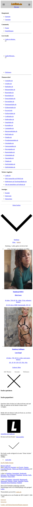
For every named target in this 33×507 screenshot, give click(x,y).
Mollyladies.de (9, 134)
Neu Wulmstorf (11, 475)
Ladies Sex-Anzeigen (10, 467)
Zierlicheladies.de (10, 164)
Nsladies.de (8, 137)
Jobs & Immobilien (15, 184)
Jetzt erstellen (20, 437)
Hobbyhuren (16, 181)
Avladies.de (8, 83)
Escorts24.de (8, 110)
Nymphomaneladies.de (11, 140)
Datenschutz (8, 199)
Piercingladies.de (10, 149)
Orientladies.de (9, 143)
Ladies (2, 489)
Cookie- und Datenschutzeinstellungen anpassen (14, 505)
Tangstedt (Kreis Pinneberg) (9, 482)
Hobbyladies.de (9, 119)
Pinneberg (19, 475)
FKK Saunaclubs (14, 178)
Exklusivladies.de (10, 113)
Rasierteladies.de (10, 152)
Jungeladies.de (9, 122)
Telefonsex (8, 72)
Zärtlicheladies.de (10, 167)
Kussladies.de (9, 125)
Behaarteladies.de (10, 89)
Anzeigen (7, 19)
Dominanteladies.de (10, 104)
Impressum (8, 196)
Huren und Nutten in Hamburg (21, 469)
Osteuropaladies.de (10, 146)
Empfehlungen (9, 31)
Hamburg (9, 473)
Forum (7, 28)
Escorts (21, 467)
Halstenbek (4, 481)
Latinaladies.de (9, 128)
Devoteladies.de (9, 101)
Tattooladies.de (9, 158)
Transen (26, 467)
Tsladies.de (8, 161)
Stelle (29, 475)
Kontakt (7, 193)
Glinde (15, 481)
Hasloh (26, 481)
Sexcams (17, 372)
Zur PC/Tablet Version (7, 462)
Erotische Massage (6, 469)
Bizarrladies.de (9, 92)
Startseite (7, 16)
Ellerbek (10, 481)
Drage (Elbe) (11, 476)
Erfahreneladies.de (10, 107)
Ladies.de (8, 175)
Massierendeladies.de (11, 131)
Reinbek (19, 482)
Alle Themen (7, 372)
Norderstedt (23, 473)
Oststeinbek (15, 473)
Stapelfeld (20, 481)
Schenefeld (16, 479)
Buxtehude (4, 476)
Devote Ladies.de (6, 465)
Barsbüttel (9, 479)
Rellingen (3, 475)
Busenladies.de (9, 95)
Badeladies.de (9, 86)
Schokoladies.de (9, 155)
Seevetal (25, 475)
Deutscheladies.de (10, 98)
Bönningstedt (23, 479)
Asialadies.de (9, 80)
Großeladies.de (9, 116)
